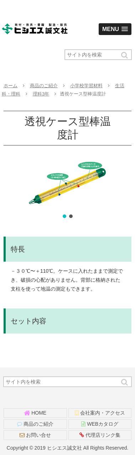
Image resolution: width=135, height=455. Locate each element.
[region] (67, 188)
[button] (125, 55)
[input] (98, 54)
